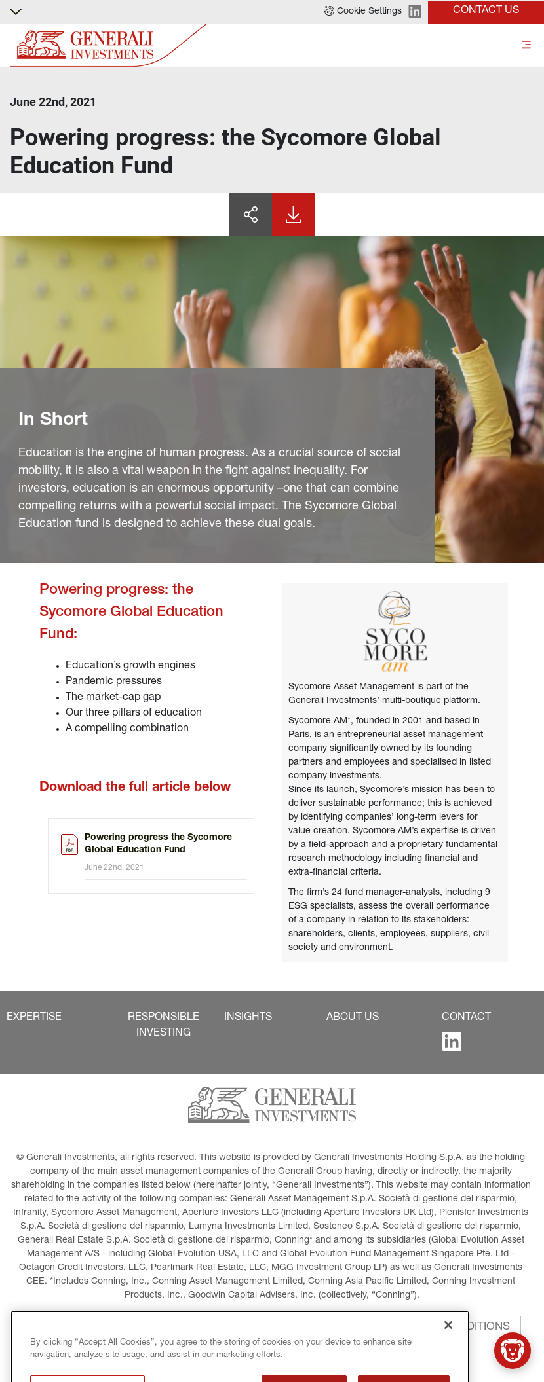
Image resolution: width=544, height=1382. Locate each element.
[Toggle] (526, 45)
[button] (363, 12)
